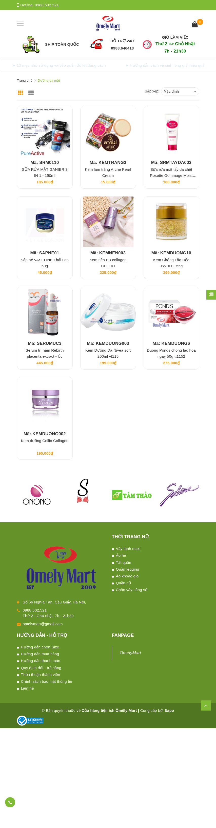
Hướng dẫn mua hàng (40, 654)
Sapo (169, 710)
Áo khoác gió (127, 576)
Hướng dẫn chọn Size (40, 647)
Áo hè (121, 555)
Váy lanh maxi (128, 548)
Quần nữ (123, 583)
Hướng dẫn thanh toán (40, 661)
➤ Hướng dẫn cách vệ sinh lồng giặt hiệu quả (165, 65)
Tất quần (123, 562)
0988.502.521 (47, 5)
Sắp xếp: (152, 91)
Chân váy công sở (132, 590)
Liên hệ (27, 688)
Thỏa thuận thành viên (40, 674)
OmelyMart (130, 652)
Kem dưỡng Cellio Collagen (45, 441)
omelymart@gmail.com (43, 624)
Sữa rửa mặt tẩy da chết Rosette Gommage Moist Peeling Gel (171, 175)
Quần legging (127, 569)
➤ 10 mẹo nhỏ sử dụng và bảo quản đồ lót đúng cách (59, 65)
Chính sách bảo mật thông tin (46, 681)
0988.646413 (122, 48)
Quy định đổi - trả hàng (41, 668)
